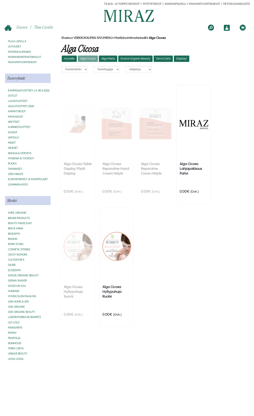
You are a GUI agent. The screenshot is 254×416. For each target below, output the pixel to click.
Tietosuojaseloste (236, 4)
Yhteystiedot (152, 4)
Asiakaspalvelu (175, 4)
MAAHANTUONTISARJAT (204, 4)
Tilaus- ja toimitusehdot (122, 4)
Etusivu (16, 27)
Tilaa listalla (43, 27)
